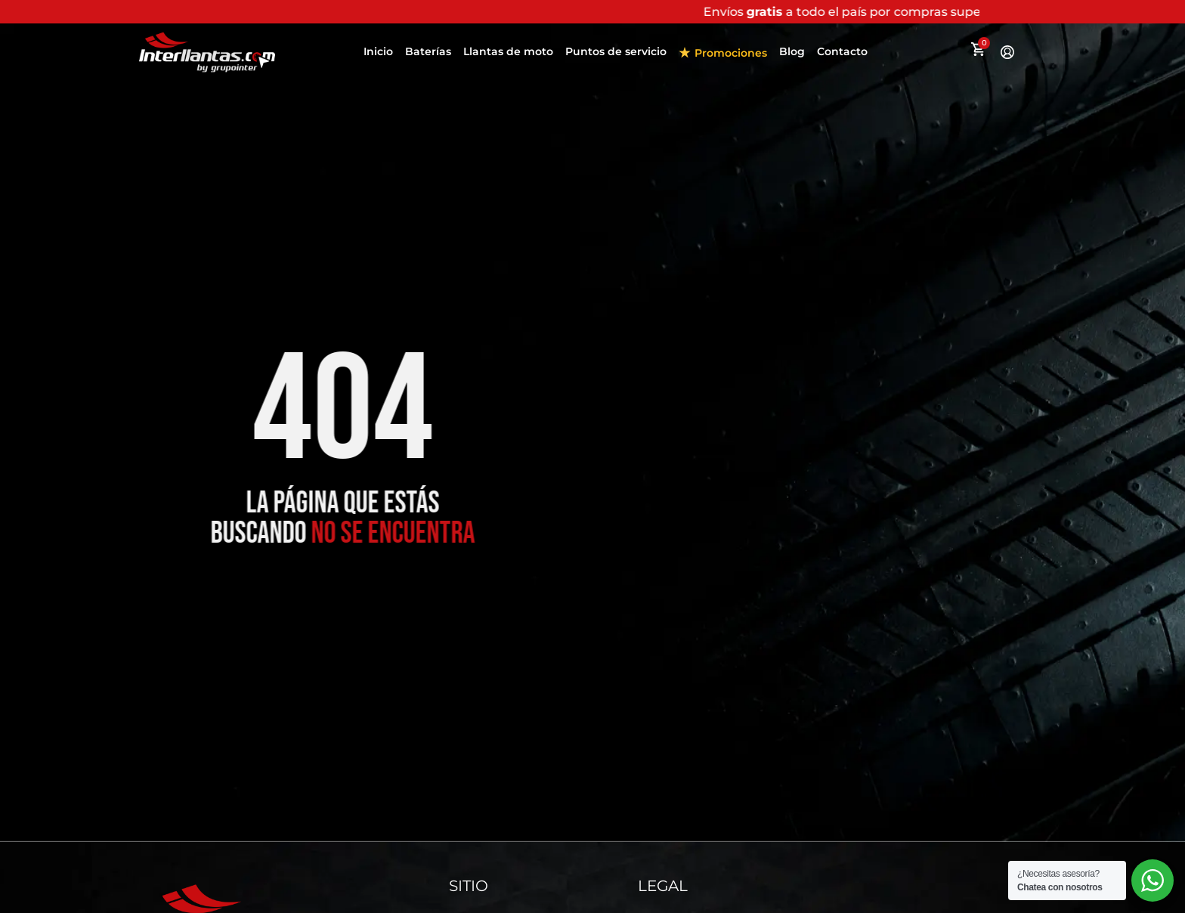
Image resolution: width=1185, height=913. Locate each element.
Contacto (842, 51)
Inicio (378, 51)
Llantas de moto (508, 51)
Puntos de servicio (616, 51)
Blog (792, 51)
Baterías (428, 51)
